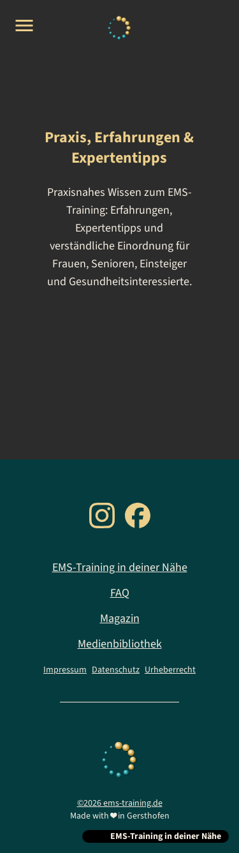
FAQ (119, 593)
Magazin (120, 619)
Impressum (65, 670)
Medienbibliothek (120, 644)
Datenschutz (116, 670)
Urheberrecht (170, 670)
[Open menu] (24, 25)
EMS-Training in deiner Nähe (119, 567)
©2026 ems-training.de (120, 803)
